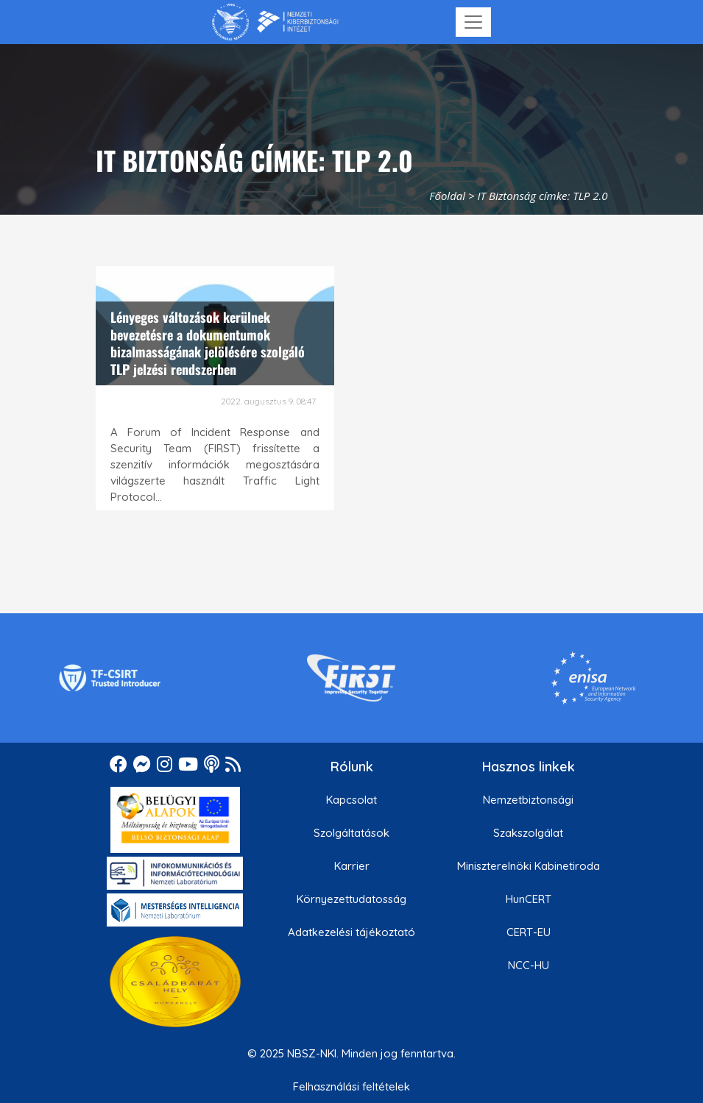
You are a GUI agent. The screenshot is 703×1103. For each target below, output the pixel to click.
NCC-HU (528, 965)
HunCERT (528, 899)
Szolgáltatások (351, 833)
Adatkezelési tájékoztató (351, 932)
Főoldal (447, 195)
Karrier (352, 866)
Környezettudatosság (351, 899)
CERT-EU (528, 932)
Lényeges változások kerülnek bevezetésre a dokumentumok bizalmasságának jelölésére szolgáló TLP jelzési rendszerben (207, 342)
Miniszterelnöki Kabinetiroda (528, 866)
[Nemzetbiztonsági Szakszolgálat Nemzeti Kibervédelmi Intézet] (275, 22)
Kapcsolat (351, 800)
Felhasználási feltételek (351, 1086)
